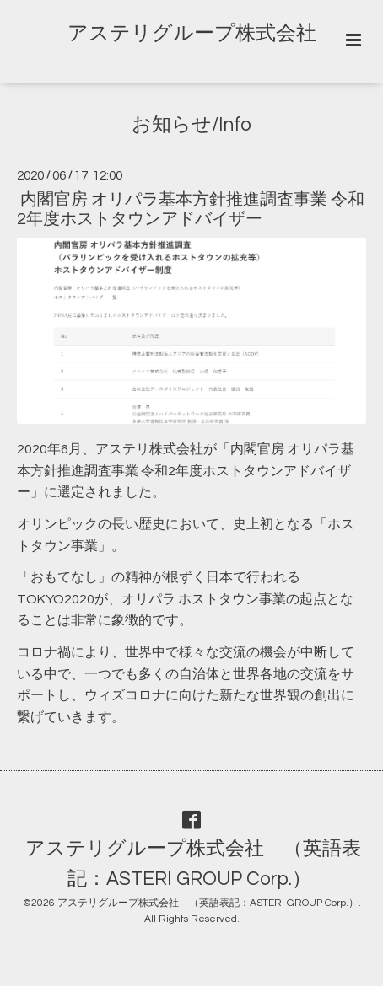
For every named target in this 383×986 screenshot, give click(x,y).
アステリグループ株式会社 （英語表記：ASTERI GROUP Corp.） (193, 864)
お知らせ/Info (191, 125)
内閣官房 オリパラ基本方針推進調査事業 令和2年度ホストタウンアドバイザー (190, 209)
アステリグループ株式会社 (191, 33)
